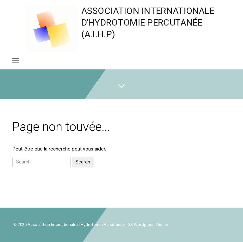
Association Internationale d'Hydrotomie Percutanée (76, 224)
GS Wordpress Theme (148, 224)
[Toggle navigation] (15, 60)
